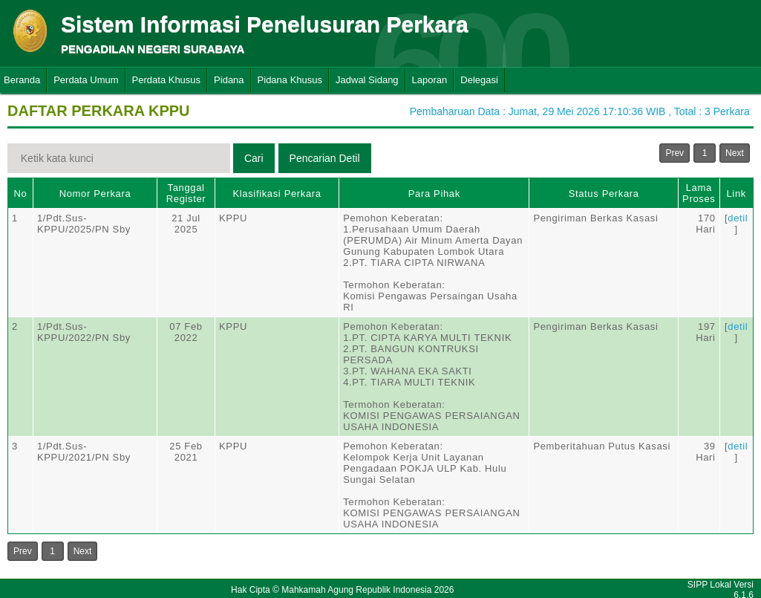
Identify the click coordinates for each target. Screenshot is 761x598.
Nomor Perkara (95, 193)
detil (738, 218)
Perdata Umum (85, 79)
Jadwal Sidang (367, 79)
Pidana (229, 79)
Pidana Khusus (290, 79)
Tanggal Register (186, 193)
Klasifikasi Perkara (276, 193)
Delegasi (479, 79)
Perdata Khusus (166, 79)
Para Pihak (434, 193)
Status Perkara (604, 193)
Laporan (430, 79)
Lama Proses (698, 193)
